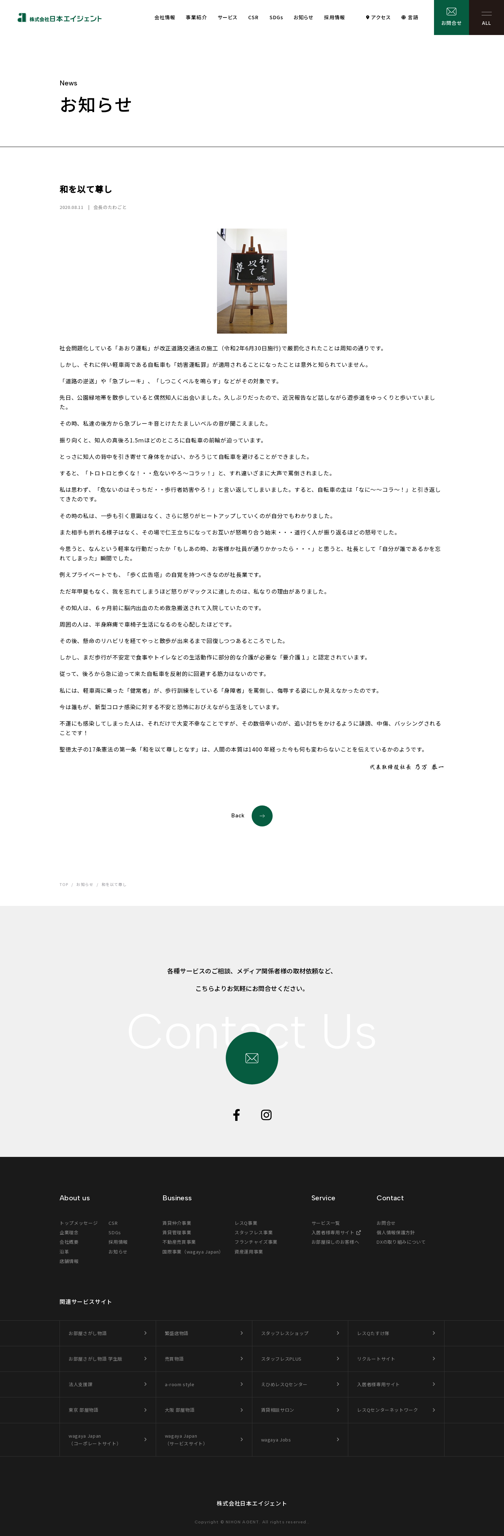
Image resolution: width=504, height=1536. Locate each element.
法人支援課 (80, 1384)
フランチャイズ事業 (256, 1241)
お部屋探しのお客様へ (335, 1241)
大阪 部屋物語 (180, 1409)
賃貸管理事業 (176, 1232)
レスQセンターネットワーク (387, 1409)
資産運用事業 (248, 1251)
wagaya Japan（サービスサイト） (186, 1439)
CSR (253, 17)
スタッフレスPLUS (281, 1358)
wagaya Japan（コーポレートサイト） (95, 1439)
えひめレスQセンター (284, 1384)
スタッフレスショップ (285, 1333)
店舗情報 (69, 1261)
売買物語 (174, 1358)
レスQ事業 (245, 1223)
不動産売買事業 (179, 1241)
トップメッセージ (78, 1223)
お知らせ (303, 17)
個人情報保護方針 (396, 1232)
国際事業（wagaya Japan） (193, 1251)
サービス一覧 (326, 1223)
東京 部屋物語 (84, 1409)
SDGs (276, 17)
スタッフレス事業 (253, 1232)
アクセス (381, 17)
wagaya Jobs (276, 1439)
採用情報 (334, 17)
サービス (228, 17)
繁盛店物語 (177, 1333)
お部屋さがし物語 (88, 1333)
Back (252, 815)
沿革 (64, 1251)
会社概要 (69, 1241)
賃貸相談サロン (278, 1409)
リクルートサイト (376, 1358)
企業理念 (69, 1232)
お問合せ (451, 22)
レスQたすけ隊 (373, 1333)
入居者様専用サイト (333, 1232)
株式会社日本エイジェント (252, 1503)
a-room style (180, 1384)
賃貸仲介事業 (176, 1223)
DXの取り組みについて (401, 1241)
